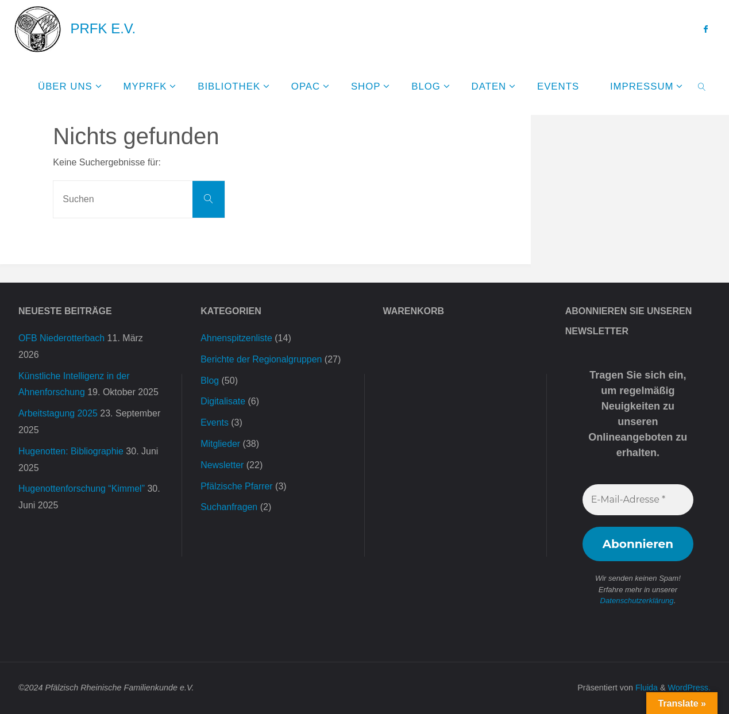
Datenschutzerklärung (636, 600)
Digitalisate (222, 401)
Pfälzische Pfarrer (236, 486)
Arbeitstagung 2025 (58, 413)
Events (214, 422)
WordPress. (689, 687)
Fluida (644, 687)
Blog (209, 380)
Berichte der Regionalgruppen (261, 359)
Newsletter (222, 465)
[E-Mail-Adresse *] (638, 499)
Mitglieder (220, 444)
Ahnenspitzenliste (236, 338)
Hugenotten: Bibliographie (71, 451)
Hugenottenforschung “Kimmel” (81, 488)
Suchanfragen (229, 507)
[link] (701, 86)
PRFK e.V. (103, 28)
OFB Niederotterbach (61, 338)
